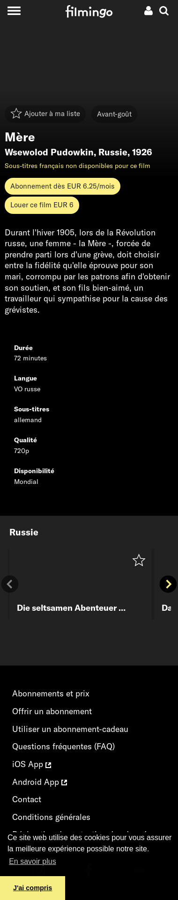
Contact (26, 799)
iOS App (31, 764)
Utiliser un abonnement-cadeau (70, 729)
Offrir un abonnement (52, 711)
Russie (112, 152)
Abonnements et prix (50, 693)
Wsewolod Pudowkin (49, 152)
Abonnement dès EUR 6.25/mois (62, 186)
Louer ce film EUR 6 (42, 204)
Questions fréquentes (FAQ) (63, 746)
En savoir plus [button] (32, 861)
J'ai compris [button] (32, 888)
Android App (39, 781)
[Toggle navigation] (14, 10)
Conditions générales (51, 817)
